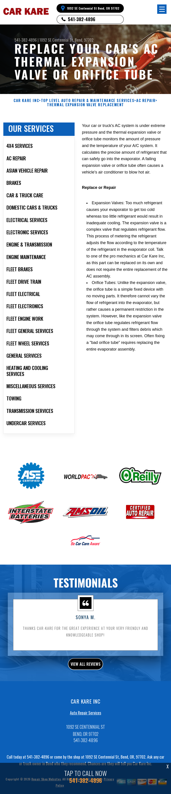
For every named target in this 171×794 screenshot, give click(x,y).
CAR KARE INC (26, 100)
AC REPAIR (145, 100)
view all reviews (85, 665)
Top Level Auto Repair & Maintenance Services (87, 100)
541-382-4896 (81, 19)
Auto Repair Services (85, 714)
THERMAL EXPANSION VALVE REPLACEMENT (85, 105)
